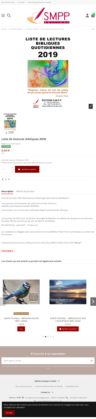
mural (49, 232)
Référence (5, 144)
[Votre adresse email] (45, 360)
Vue (24, 329)
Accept (9, 413)
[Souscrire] (91, 360)
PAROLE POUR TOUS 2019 (66, 243)
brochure (36, 232)
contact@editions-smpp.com (49, 401)
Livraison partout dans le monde (39, 2)
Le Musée (21, 2)
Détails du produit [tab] (25, 191)
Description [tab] (7, 191)
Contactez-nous (72, 386)
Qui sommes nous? (8, 2)
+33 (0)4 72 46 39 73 (78, 398)
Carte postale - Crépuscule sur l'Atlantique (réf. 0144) (71, 319)
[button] (43, 336)
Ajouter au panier (27, 169)
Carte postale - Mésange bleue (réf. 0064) (24, 319)
